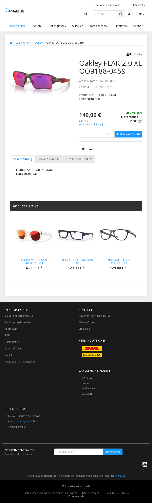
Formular (21, 427)
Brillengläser (57, 26)
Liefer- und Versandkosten (19, 315)
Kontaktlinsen (99, 26)
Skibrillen (77, 26)
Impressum (11, 328)
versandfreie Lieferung (91, 124)
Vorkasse (87, 377)
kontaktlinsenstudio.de (107, 5)
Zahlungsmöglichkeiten (18, 322)
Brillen (38, 26)
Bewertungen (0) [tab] (50, 159)
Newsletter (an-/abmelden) (20, 361)
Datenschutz (12, 342)
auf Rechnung (89, 388)
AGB (7, 335)
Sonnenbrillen (17, 26)
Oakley (39, 42)
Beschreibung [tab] (22, 159)
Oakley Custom (87, 322)
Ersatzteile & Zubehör (128, 26)
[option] (34, 246)
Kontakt (9, 355)
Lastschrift (87, 393)
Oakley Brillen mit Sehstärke (94, 315)
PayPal (85, 383)
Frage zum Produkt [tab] (79, 159)
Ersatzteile (84, 328)
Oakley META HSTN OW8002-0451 (34, 261)
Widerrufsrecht (13, 348)
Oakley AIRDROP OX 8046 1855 (76, 261)
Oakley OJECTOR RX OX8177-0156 (118, 261)
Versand (120, 475)
